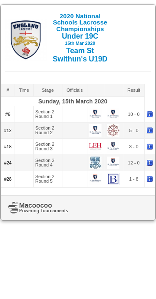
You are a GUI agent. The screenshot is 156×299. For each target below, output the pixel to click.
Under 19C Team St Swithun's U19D (80, 37)
